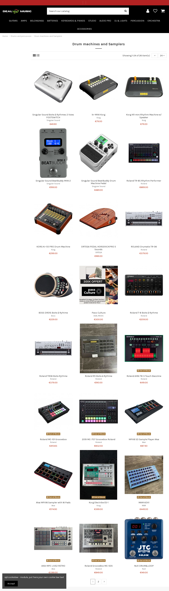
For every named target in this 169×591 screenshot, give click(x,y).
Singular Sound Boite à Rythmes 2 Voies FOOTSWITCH (53, 116)
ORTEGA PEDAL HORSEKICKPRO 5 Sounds (98, 248)
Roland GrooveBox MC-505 (99, 565)
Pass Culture (98, 312)
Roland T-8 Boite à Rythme (144, 312)
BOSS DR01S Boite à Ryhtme (53, 312)
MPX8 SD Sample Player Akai (144, 439)
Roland (144, 184)
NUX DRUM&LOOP (144, 565)
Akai (144, 442)
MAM (144, 506)
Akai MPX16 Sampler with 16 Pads (53, 502)
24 (162, 55)
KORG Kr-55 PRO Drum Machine (53, 246)
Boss (53, 316)
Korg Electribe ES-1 (98, 502)
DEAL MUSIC (98, 316)
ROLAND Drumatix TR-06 (144, 246)
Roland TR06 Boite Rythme (53, 376)
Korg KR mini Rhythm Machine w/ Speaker (144, 116)
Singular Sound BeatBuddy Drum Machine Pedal (98, 182)
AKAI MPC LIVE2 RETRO (53, 565)
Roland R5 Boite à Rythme (98, 376)
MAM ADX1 (144, 502)
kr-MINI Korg (98, 114)
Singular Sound (53, 120)
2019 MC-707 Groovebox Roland (98, 439)
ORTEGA (98, 252)
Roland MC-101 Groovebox (53, 439)
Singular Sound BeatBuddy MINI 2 (53, 180)
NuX (144, 569)
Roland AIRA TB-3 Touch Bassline (144, 376)
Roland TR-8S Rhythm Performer (143, 180)
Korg (99, 118)
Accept (11, 583)
